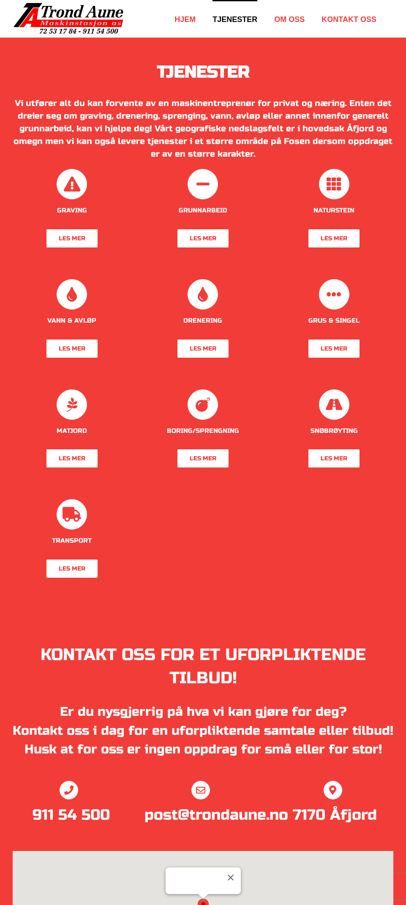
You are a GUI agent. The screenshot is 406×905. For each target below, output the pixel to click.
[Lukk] (231, 877)
